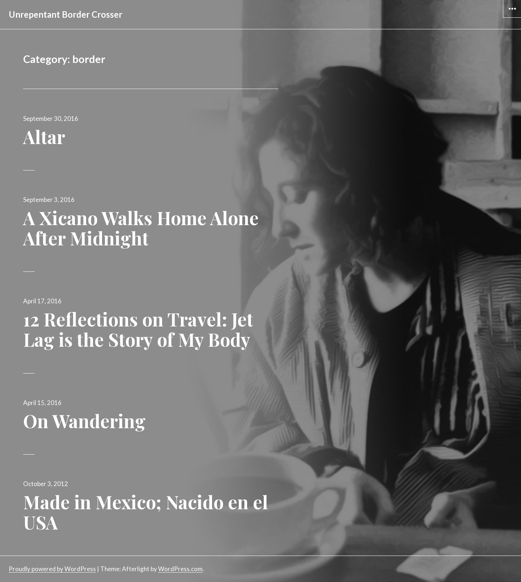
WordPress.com (180, 569)
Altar (44, 137)
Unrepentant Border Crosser (65, 14)
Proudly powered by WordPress (52, 569)
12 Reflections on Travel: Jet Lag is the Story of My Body (138, 329)
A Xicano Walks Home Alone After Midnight (141, 228)
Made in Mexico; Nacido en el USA (145, 512)
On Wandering (84, 421)
